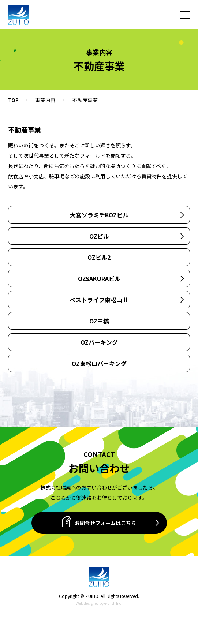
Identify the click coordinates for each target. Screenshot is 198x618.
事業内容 (45, 100)
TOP (13, 100)
